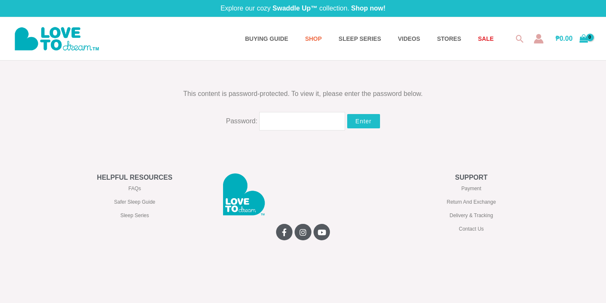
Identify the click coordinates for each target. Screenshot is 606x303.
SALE (486, 38)
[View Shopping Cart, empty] (571, 38)
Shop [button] (313, 38)
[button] (520, 39)
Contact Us (471, 229)
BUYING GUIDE (266, 38)
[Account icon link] (539, 39)
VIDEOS (409, 38)
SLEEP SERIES (360, 38)
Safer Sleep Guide (134, 202)
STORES (449, 38)
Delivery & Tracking (471, 215)
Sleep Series (134, 215)
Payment (471, 188)
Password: (285, 121)
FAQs (134, 188)
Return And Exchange (471, 202)
